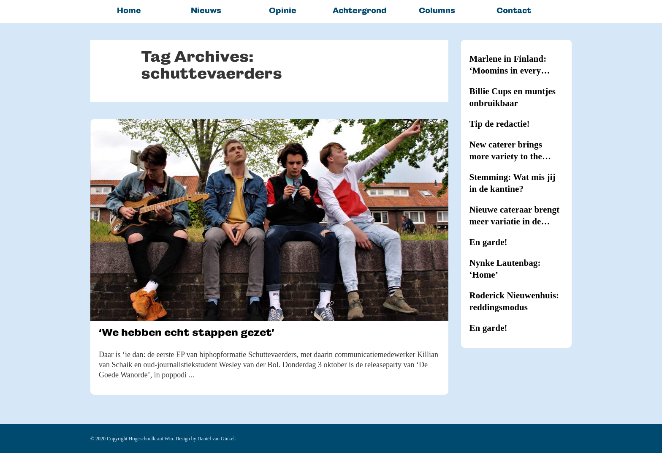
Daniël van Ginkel (216, 439)
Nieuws (206, 10)
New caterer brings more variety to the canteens (505, 150)
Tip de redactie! (499, 124)
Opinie (282, 10)
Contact (513, 10)
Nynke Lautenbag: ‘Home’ (505, 269)
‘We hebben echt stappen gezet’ (186, 332)
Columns (437, 10)
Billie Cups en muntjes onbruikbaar (512, 97)
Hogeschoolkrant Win (151, 439)
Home (129, 10)
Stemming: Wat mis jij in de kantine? (512, 183)
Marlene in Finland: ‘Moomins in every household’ (508, 65)
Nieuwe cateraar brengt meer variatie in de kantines (514, 216)
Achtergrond (360, 10)
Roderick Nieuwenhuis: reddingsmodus (514, 301)
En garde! (488, 242)
